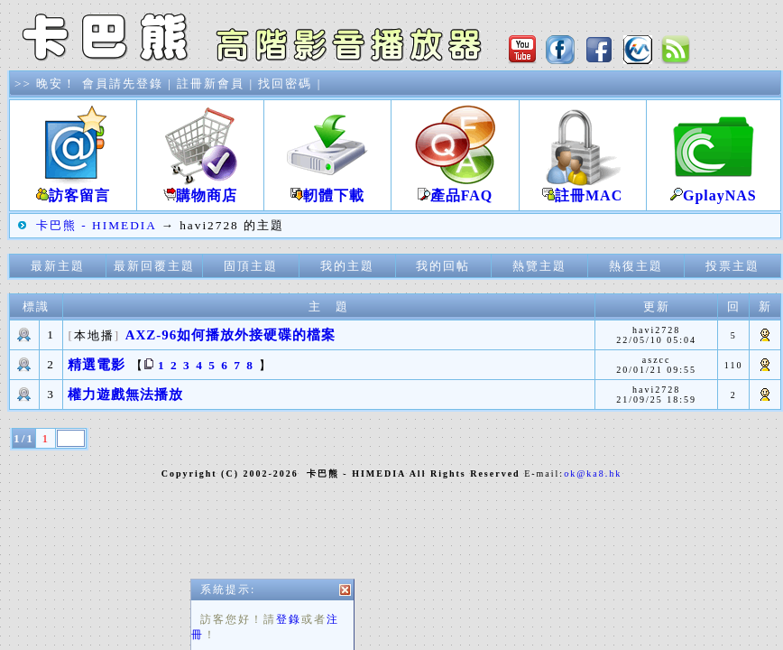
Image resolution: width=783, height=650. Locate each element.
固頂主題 (251, 266)
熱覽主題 (539, 266)
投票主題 (732, 266)
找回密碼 (285, 83)
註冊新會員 (210, 83)
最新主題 (58, 266)
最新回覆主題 (154, 266)
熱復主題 (636, 266)
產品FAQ (454, 188)
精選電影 (96, 365)
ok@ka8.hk (593, 473)
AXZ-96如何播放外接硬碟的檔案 (230, 335)
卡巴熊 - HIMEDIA (96, 225)
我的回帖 (443, 266)
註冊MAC (582, 188)
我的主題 (347, 266)
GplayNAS (713, 188)
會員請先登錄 (122, 83)
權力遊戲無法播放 (125, 394)
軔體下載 (327, 188)
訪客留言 (73, 188)
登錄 (288, 625)
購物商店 (200, 188)
